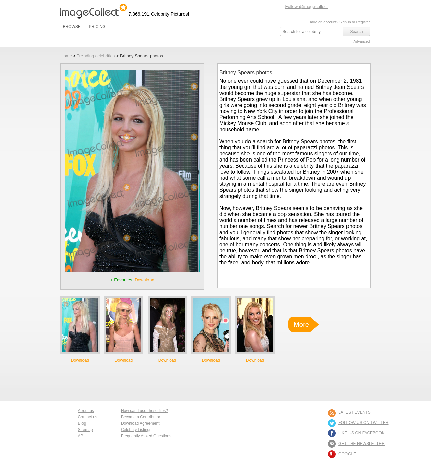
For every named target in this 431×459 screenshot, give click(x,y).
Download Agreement (140, 423)
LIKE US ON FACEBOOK (361, 433)
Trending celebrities (96, 55)
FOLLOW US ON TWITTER (363, 422)
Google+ (348, 454)
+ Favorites (121, 279)
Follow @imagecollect (306, 6)
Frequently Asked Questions (146, 436)
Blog (82, 423)
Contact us (87, 417)
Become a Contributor (140, 417)
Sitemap (85, 429)
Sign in (345, 22)
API (81, 436)
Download (144, 279)
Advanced (362, 41)
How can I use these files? (144, 410)
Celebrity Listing (135, 429)
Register (363, 22)
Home (66, 55)
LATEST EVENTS (354, 412)
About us (86, 410)
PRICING (97, 26)
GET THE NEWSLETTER (361, 443)
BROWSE (72, 26)
